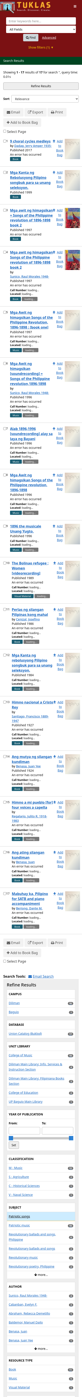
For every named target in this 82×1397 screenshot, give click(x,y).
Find (31, 37)
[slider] (11, 1138)
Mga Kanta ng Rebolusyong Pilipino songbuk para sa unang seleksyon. (30, 180)
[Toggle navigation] (75, 6)
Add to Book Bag (22, 122)
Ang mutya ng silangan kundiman (32, 759)
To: (44, 1123)
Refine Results (41, 86)
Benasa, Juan (25, 862)
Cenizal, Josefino (28, 619)
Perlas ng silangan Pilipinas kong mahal (30, 612)
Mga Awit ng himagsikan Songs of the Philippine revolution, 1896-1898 (31, 483)
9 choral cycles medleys (30, 141)
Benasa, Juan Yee (28, 766)
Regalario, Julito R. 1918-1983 (29, 818)
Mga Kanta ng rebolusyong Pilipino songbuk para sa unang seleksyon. (32, 663)
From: (13, 1123)
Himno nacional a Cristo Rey (32, 705)
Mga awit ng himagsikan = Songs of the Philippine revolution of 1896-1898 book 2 (31, 218)
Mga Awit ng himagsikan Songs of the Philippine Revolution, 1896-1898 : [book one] (31, 320)
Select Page (16, 131)
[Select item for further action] (4, 141)
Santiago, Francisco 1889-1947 (30, 718)
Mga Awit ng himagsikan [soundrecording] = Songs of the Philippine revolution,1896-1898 (30, 373)
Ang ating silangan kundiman (28, 855)
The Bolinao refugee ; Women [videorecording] (30, 568)
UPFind (10, 6)
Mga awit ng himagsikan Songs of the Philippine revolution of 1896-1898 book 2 (31, 260)
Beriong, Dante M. (29, 908)
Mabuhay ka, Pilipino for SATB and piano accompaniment (30, 898)
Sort (6, 99)
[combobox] (41, 21)
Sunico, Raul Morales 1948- (29, 276)
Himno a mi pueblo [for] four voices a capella (32, 805)
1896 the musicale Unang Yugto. (25, 529)
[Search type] (41, 29)
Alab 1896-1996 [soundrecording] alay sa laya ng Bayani (31, 433)
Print (57, 112)
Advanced (49, 37)
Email (13, 112)
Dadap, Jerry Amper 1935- (32, 146)
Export (35, 112)
